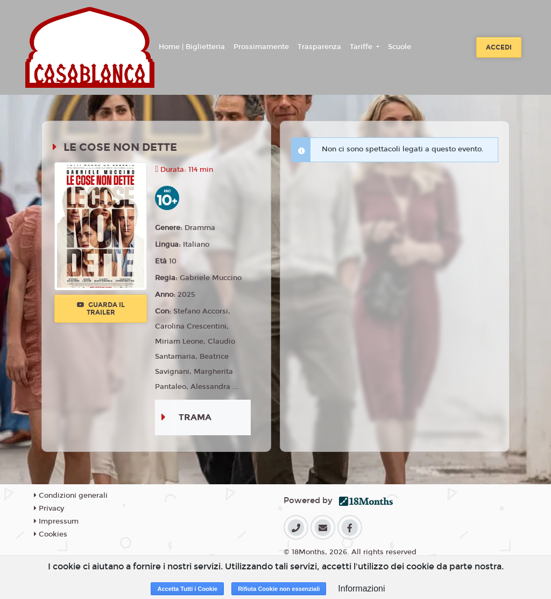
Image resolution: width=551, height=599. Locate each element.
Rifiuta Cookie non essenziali (279, 589)
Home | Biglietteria (192, 47)
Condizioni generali (71, 495)
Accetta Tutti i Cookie (187, 589)
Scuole (399, 47)
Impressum (56, 521)
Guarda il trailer (101, 308)
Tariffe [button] (362, 47)
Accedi (499, 47)
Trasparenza (319, 47)
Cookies (50, 534)
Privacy (49, 508)
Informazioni (361, 588)
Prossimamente (261, 47)
